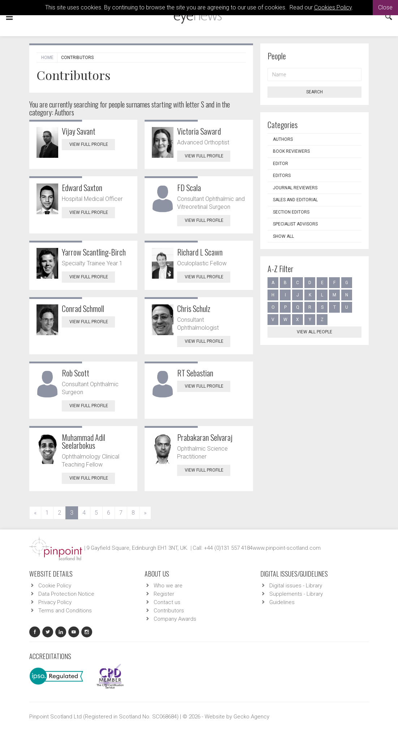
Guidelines (282, 602)
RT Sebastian (195, 373)
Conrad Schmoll (83, 308)
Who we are (168, 585)
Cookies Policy (333, 7)
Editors (282, 175)
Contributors (169, 610)
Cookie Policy (54, 585)
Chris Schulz (193, 308)
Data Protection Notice (66, 594)
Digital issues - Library (295, 585)
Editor (280, 163)
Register (164, 594)
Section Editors (291, 212)
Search (314, 91)
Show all (283, 236)
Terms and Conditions (65, 610)
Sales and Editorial (295, 199)
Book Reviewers (291, 151)
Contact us (167, 602)
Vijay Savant (78, 131)
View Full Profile (92, 144)
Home (47, 57)
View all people (314, 331)
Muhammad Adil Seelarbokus (83, 441)
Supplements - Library (296, 594)
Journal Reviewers (295, 187)
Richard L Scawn (200, 252)
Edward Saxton (82, 187)
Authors (283, 139)
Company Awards (175, 619)
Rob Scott (75, 373)
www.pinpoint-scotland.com (287, 548)
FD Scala (189, 187)
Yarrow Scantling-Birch (94, 252)
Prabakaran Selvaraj (204, 437)
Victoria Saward (199, 131)
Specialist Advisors (295, 224)
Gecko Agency (251, 716)
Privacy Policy (55, 602)
